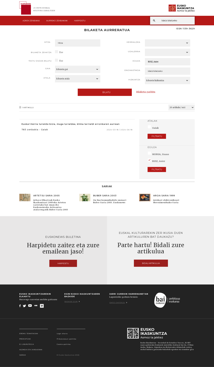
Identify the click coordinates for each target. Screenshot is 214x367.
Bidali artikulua (151, 263)
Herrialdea (133, 42)
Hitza (47, 42)
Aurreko (57, 20)
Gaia (47, 68)
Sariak (22, 355)
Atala (47, 78)
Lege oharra (62, 334)
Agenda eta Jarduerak (30, 350)
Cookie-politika (64, 344)
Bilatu (104, 92)
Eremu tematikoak (28, 334)
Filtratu (157, 136)
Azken (31, 20)
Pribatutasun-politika (66, 339)
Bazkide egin (72, 302)
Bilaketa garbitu (145, 91)
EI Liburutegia (26, 344)
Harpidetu (79, 20)
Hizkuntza (134, 79)
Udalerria (134, 51)
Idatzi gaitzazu (118, 303)
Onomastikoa (132, 70)
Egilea (136, 61)
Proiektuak (25, 339)
